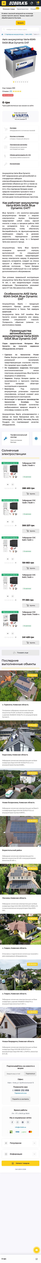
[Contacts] (31, 3)
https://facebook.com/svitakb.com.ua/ (12, 1122)
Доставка (13, 128)
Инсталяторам (15, 164)
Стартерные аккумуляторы (14, 34)
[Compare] (12, 484)
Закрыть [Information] (20, 23)
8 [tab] (27, 81)
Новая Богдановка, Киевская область (18, 802)
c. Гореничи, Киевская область (15, 705)
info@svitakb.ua (20, 1127)
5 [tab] (21, 81)
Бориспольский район (12, 850)
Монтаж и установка (17, 136)
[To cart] (30, 494)
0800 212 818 (21, 1090)
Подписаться (30, 1073)
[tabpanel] (20, 61)
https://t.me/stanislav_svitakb (23, 1122)
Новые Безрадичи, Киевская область (18, 1041)
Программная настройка (18, 144)
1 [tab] (13, 81)
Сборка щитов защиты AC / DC (20, 155)
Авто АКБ (28, 34)
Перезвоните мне (20, 1093)
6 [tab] (23, 81)
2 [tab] (15, 81)
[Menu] (4, 3)
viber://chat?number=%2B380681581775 (28, 1122)
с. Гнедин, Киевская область (14, 994)
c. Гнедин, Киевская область (14, 948)
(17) (11, 91)
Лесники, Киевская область (14, 898)
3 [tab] (17, 81)
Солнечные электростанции (14, 452)
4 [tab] (19, 81)
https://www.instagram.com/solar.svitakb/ (17, 1122)
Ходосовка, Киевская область (15, 755)
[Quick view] (7, 484)
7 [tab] (25, 81)
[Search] (4, 29)
